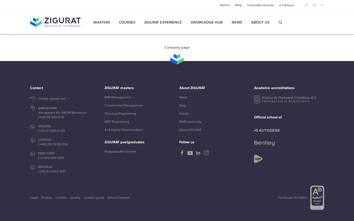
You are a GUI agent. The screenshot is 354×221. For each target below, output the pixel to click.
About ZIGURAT (190, 130)
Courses (127, 22)
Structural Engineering (120, 113)
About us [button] (260, 22)
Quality (75, 198)
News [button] (237, 22)
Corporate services (260, 5)
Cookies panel (94, 198)
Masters (101, 22)
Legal (34, 198)
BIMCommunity (190, 122)
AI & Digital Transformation (123, 130)
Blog (238, 5)
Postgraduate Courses (120, 151)
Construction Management (124, 105)
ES (306, 5)
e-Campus (286, 5)
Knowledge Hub (207, 22)
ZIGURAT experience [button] (163, 22)
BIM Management (118, 97)
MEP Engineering (117, 122)
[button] (280, 22)
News (183, 97)
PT (322, 5)
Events (184, 113)
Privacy (47, 198)
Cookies (61, 198)
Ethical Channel (119, 198)
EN (314, 5)
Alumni (225, 5)
